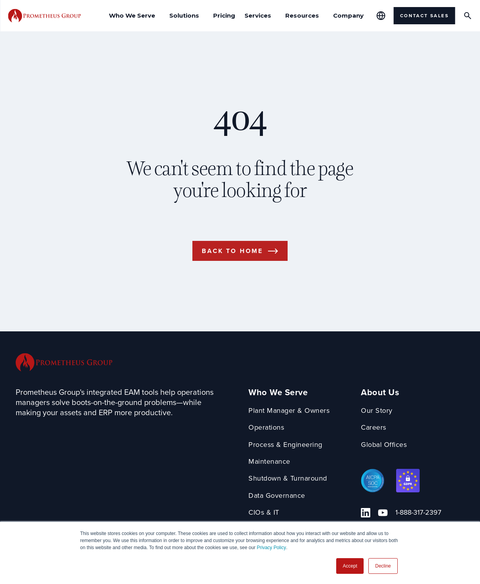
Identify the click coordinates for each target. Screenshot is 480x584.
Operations (266, 427)
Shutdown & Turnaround (287, 478)
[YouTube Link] (383, 512)
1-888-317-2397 (418, 512)
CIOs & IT (263, 512)
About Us (380, 392)
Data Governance (276, 495)
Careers (373, 427)
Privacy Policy (271, 547)
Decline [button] (383, 566)
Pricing (224, 15)
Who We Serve (278, 392)
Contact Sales (424, 15)
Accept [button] (350, 566)
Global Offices (384, 444)
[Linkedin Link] (365, 512)
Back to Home (232, 251)
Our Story (377, 410)
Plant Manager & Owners (289, 410)
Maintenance (269, 461)
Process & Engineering (285, 444)
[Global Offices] (381, 15)
